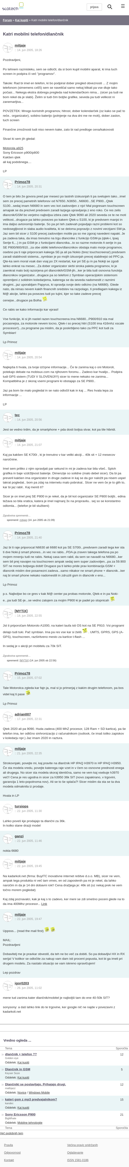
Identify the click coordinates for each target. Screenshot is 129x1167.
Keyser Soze (12, 1073)
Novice (21, 1092)
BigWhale (10, 1118)
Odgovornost (12, 1152)
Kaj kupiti (23, 1062)
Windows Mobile (39, 1092)
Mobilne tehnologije (29, 1122)
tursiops (21, 806)
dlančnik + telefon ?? (21, 1054)
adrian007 (23, 714)
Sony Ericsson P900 (20, 1114)
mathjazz (10, 1088)
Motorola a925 (13, 148)
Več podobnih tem (11, 1133)
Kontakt (9, 1160)
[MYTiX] (21, 611)
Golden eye (12, 1058)
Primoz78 (22, 182)
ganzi (19, 836)
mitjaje (20, 45)
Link (44, 904)
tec (17, 415)
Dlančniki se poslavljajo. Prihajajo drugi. (35, 1084)
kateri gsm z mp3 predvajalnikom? (31, 1099)
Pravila (8, 1145)
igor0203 (22, 983)
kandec (9, 1103)
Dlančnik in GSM (17, 1069)
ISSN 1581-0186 (78, 1160)
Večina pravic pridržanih (82, 1145)
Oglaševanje (75, 1152)
